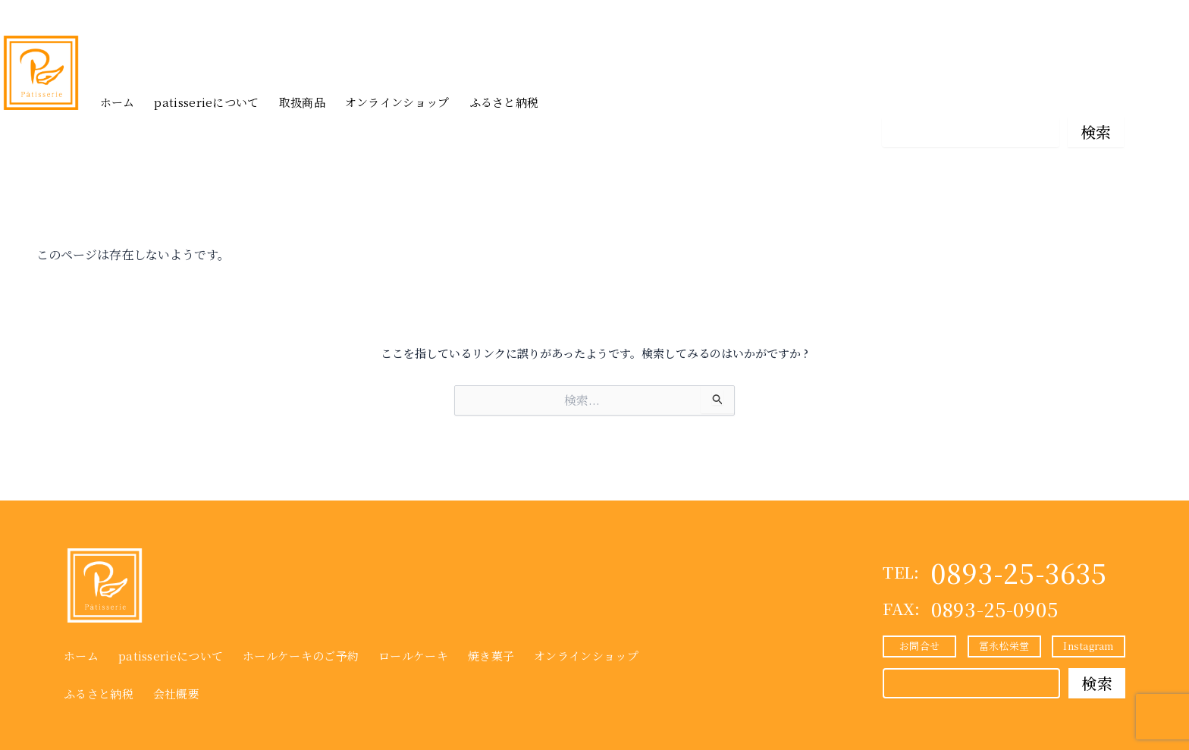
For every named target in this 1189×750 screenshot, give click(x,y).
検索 (1096, 132)
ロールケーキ (413, 656)
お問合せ (919, 94)
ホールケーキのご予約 (301, 656)
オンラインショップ (397, 102)
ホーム (117, 102)
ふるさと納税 (504, 102)
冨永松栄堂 (1002, 94)
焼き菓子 (491, 656)
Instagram (1087, 94)
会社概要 (176, 693)
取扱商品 (302, 102)
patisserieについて (206, 102)
